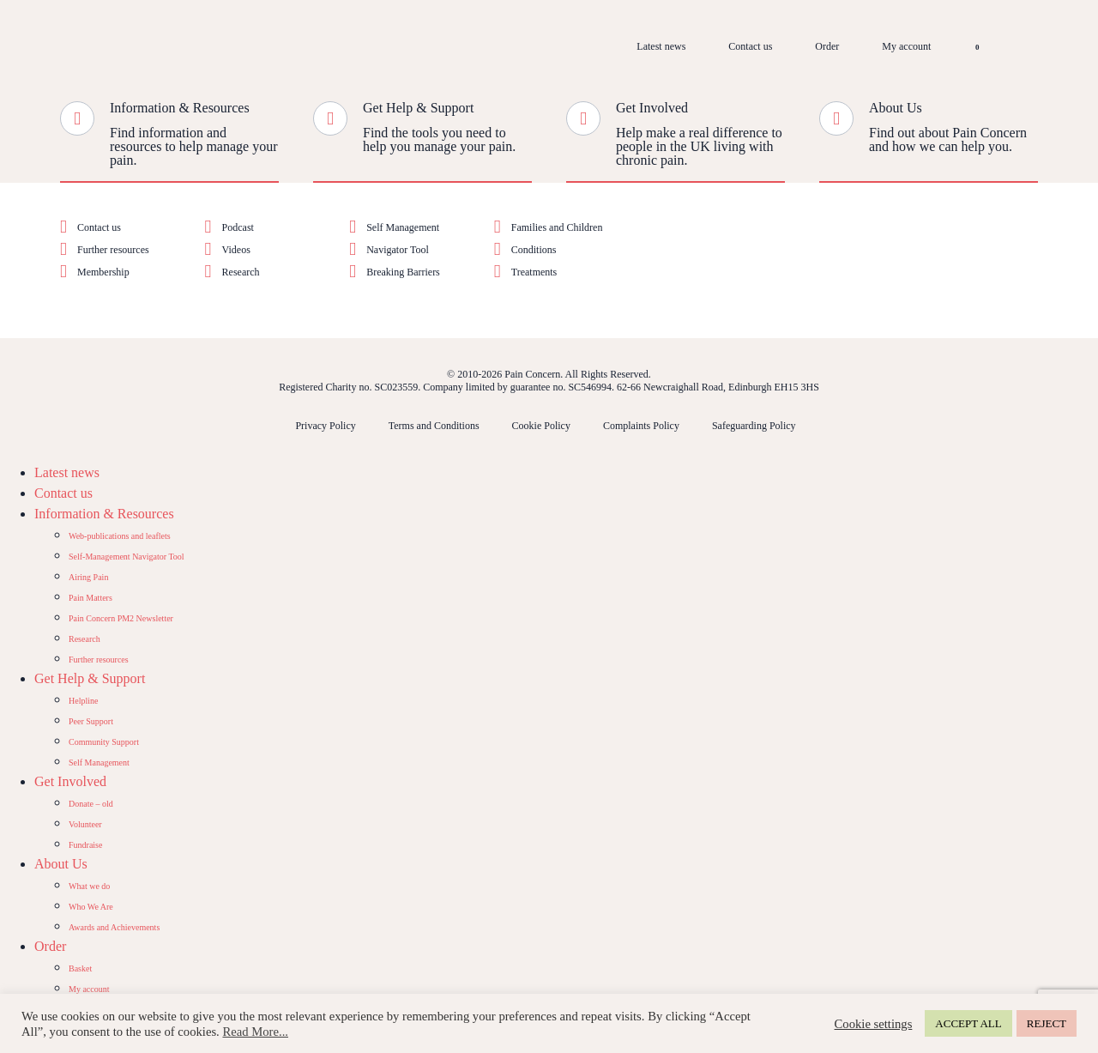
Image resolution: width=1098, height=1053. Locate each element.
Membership (103, 272)
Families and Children (557, 227)
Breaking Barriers (403, 272)
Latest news (660, 46)
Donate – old (91, 803)
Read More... (255, 1031)
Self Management (402, 227)
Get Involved (652, 107)
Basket (80, 968)
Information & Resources (180, 107)
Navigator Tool (397, 250)
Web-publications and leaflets (120, 536)
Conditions (534, 250)
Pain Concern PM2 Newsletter (121, 618)
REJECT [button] (1046, 1023)
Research (241, 272)
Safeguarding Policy (754, 426)
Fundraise (85, 845)
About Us (895, 107)
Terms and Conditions (434, 426)
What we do (89, 886)
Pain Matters (90, 597)
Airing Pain (88, 577)
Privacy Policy (325, 426)
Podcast (238, 227)
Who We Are (91, 906)
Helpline (83, 700)
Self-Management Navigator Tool (126, 556)
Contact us (750, 46)
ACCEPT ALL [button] (968, 1023)
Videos (236, 250)
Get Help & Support (418, 107)
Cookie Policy (541, 426)
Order (827, 46)
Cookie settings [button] (874, 1024)
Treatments (534, 272)
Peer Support (91, 721)
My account (906, 46)
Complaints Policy (641, 426)
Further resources (113, 250)
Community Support (104, 742)
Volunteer (85, 824)
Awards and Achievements (114, 927)
